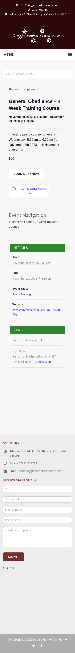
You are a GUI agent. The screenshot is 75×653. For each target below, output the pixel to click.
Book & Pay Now (26, 174)
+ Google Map (42, 361)
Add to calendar (32, 188)
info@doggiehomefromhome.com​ (37, 5)
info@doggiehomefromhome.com (40, 471)
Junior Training (21, 294)
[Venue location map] (37, 398)
